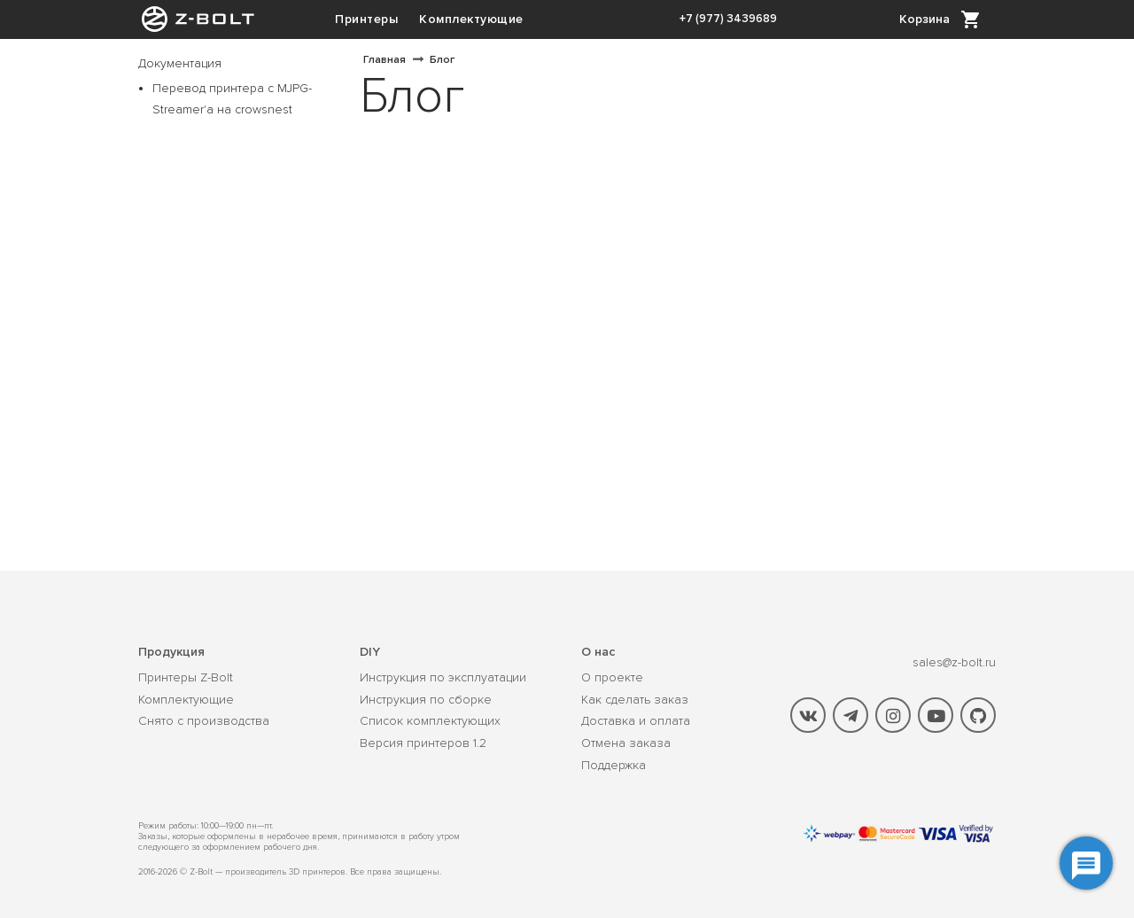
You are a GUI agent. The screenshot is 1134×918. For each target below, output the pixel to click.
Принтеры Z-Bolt (185, 678)
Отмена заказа (626, 743)
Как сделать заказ (634, 700)
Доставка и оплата (635, 721)
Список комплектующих (430, 721)
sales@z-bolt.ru (954, 662)
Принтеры (366, 19)
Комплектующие (471, 19)
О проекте (612, 678)
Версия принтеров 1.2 (423, 743)
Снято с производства (203, 721)
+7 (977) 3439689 (728, 19)
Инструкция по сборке (426, 700)
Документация (179, 63)
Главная (384, 59)
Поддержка (613, 766)
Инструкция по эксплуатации (443, 678)
